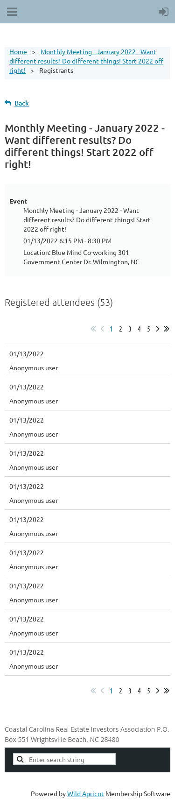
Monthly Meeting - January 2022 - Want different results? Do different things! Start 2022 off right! (86, 60)
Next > (158, 328)
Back (21, 103)
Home (18, 51)
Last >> (166, 328)
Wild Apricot (85, 793)
